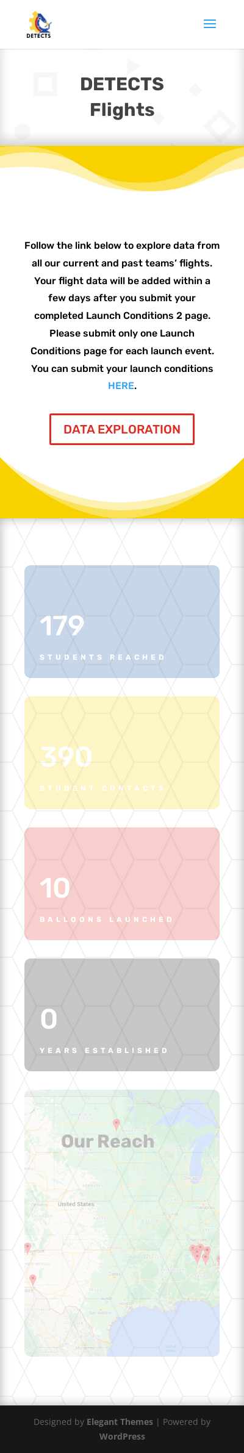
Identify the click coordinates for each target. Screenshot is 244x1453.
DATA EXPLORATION (122, 429)
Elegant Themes (120, 1421)
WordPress (122, 1436)
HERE (121, 385)
